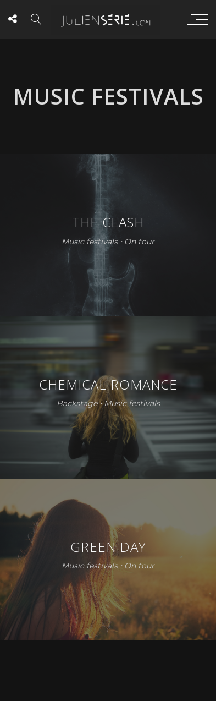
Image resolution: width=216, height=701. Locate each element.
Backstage (77, 404)
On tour (139, 242)
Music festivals (90, 242)
